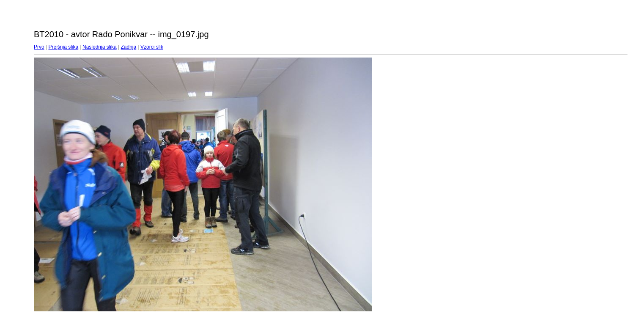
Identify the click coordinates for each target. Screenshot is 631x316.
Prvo (39, 47)
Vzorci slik (151, 47)
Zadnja (129, 47)
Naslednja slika (99, 47)
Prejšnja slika (63, 47)
